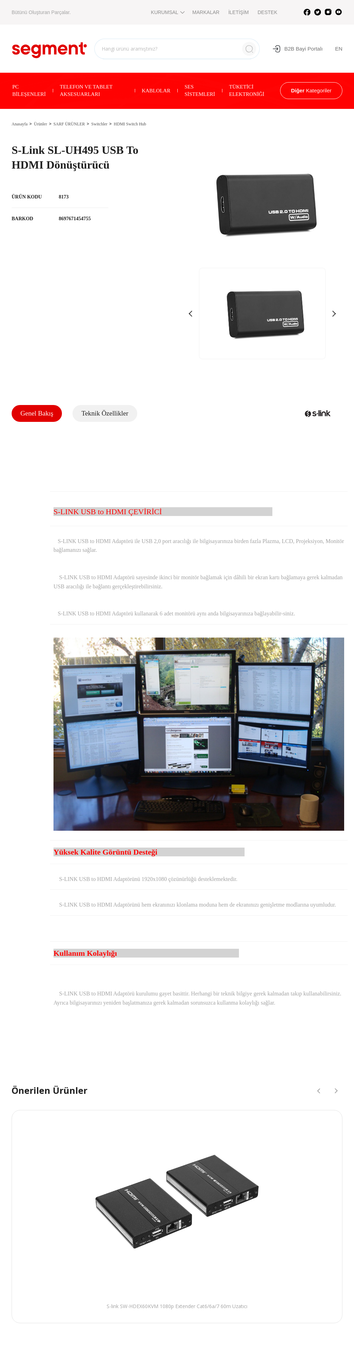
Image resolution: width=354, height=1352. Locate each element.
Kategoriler (311, 90)
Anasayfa (19, 124)
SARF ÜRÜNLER (69, 124)
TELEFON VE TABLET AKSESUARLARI (86, 90)
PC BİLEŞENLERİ (29, 90)
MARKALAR (206, 12)
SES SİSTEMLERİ (199, 90)
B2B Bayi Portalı (297, 49)
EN (338, 49)
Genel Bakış (36, 413)
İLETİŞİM (238, 12)
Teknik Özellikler (104, 413)
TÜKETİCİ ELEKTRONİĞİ (246, 90)
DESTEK (267, 12)
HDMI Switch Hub (130, 124)
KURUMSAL (167, 12)
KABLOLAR (156, 90)
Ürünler (40, 124)
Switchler (99, 124)
